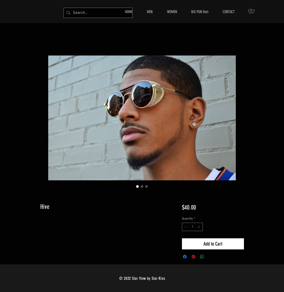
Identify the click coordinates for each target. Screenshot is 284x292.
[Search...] (98, 13)
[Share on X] (210, 256)
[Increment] (199, 227)
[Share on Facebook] (185, 256)
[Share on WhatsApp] (202, 256)
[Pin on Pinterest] (193, 256)
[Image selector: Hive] (137, 186)
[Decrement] (185, 227)
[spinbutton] (192, 227)
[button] (254, 10)
